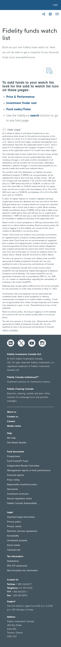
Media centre (14, 426)
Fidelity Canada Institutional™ (23, 377)
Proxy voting (13, 480)
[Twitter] (21, 343)
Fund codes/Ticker (18, 109)
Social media (13, 545)
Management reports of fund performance (28, 470)
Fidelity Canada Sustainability (22, 503)
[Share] (43, 14)
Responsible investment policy (22, 484)
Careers (11, 421)
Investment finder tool (21, 103)
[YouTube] (31, 343)
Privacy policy (14, 522)
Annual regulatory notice (19, 499)
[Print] (50, 14)
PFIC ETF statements (17, 566)
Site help (11, 438)
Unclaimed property (17, 540)
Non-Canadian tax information (22, 570)
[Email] (57, 14)
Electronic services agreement (22, 531)
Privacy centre (14, 526)
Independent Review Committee (23, 466)
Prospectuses (13, 456)
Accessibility (13, 536)
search (34, 115)
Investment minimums (18, 494)
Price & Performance (20, 97)
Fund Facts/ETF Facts (17, 461)
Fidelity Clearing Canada (20, 389)
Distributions (13, 561)
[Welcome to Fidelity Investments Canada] (20, 5)
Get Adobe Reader (16, 443)
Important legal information (21, 517)
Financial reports (15, 475)
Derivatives (12, 489)
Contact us (12, 417)
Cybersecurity (13, 550)
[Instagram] (42, 343)
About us (11, 412)
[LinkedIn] (10, 343)
